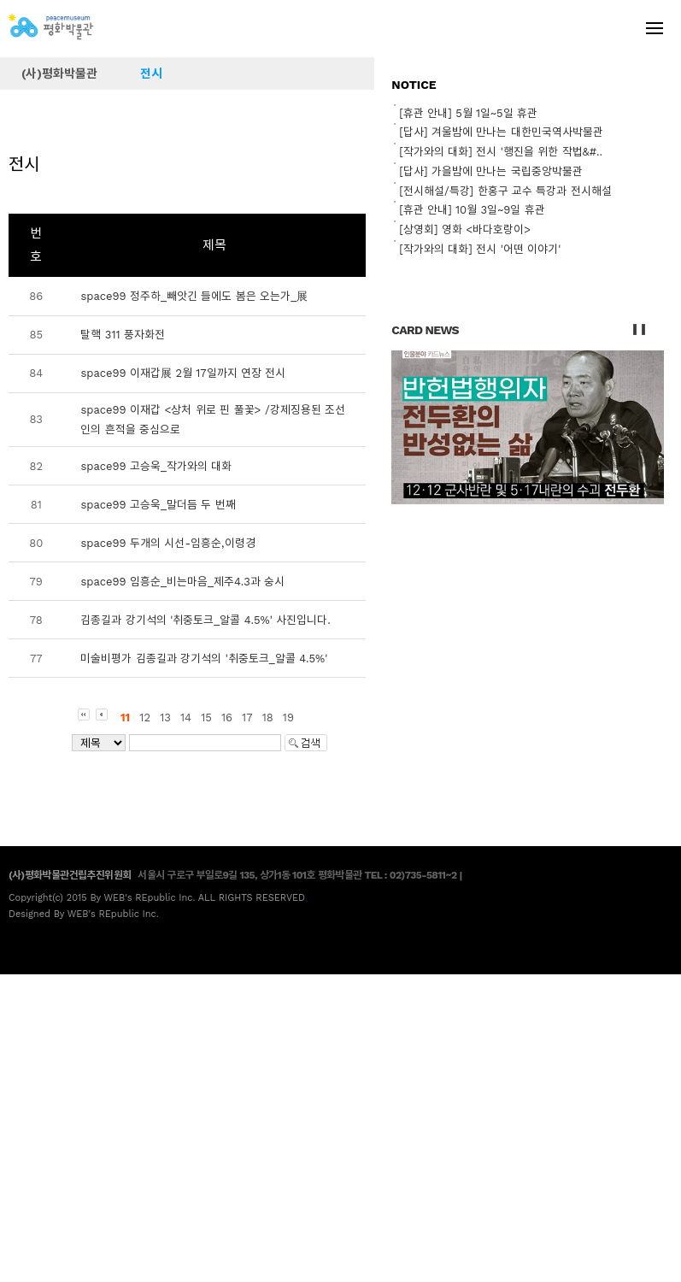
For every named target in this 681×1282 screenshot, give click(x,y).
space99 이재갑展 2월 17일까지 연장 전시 (182, 373)
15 (206, 717)
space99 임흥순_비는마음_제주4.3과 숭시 (182, 581)
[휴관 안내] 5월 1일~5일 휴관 (468, 113)
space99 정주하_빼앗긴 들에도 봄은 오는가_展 (194, 296)
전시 (151, 73)
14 (185, 717)
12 (144, 717)
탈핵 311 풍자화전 (122, 334)
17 (247, 717)
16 (226, 717)
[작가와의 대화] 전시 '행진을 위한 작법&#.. (500, 151)
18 (267, 717)
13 (165, 717)
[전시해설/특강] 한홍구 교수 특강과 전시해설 (505, 191)
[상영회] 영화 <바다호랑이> (465, 229)
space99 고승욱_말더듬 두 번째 (158, 504)
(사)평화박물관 (59, 73)
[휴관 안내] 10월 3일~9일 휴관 (471, 209)
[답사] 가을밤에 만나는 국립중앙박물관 (490, 171)
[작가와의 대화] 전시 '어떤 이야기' (480, 249)
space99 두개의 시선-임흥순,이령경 (167, 543)
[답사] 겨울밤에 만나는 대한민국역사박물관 (500, 132)
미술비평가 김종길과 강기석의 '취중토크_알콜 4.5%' (203, 658)
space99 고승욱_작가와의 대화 (156, 466)
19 (288, 717)
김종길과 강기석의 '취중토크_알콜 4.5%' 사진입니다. (205, 620)
